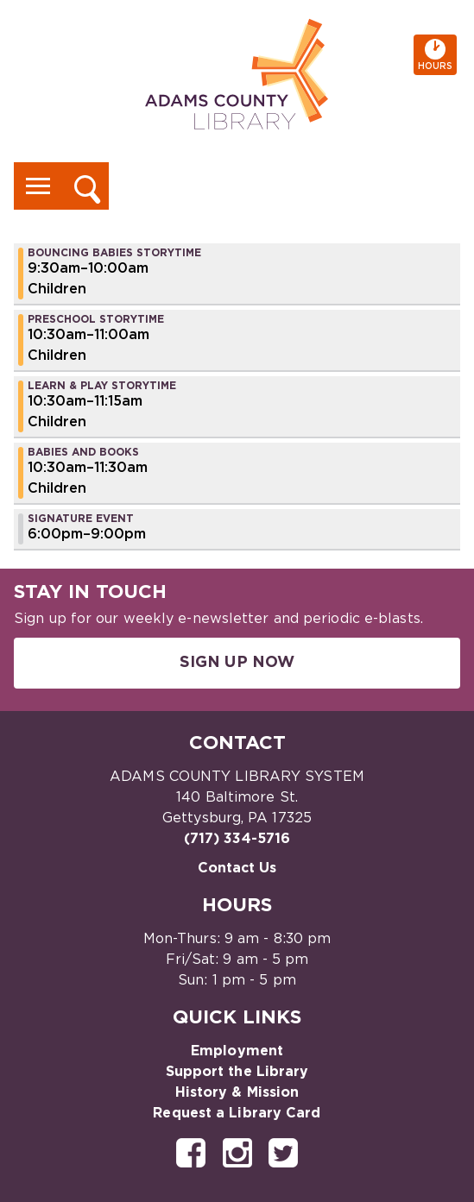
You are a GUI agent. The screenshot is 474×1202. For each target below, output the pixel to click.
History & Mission (237, 1092)
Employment (237, 1051)
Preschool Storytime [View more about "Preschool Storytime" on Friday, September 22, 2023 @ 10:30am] (96, 319)
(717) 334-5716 (237, 839)
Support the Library (237, 1072)
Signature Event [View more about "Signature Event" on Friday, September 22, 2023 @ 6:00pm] (81, 518)
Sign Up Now (237, 662)
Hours (437, 55)
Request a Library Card (236, 1113)
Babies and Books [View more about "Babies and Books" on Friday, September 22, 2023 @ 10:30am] (83, 452)
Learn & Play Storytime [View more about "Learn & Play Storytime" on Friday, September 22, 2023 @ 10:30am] (102, 386)
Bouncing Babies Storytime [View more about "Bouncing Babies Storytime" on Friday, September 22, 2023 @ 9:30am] (114, 253)
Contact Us (237, 868)
